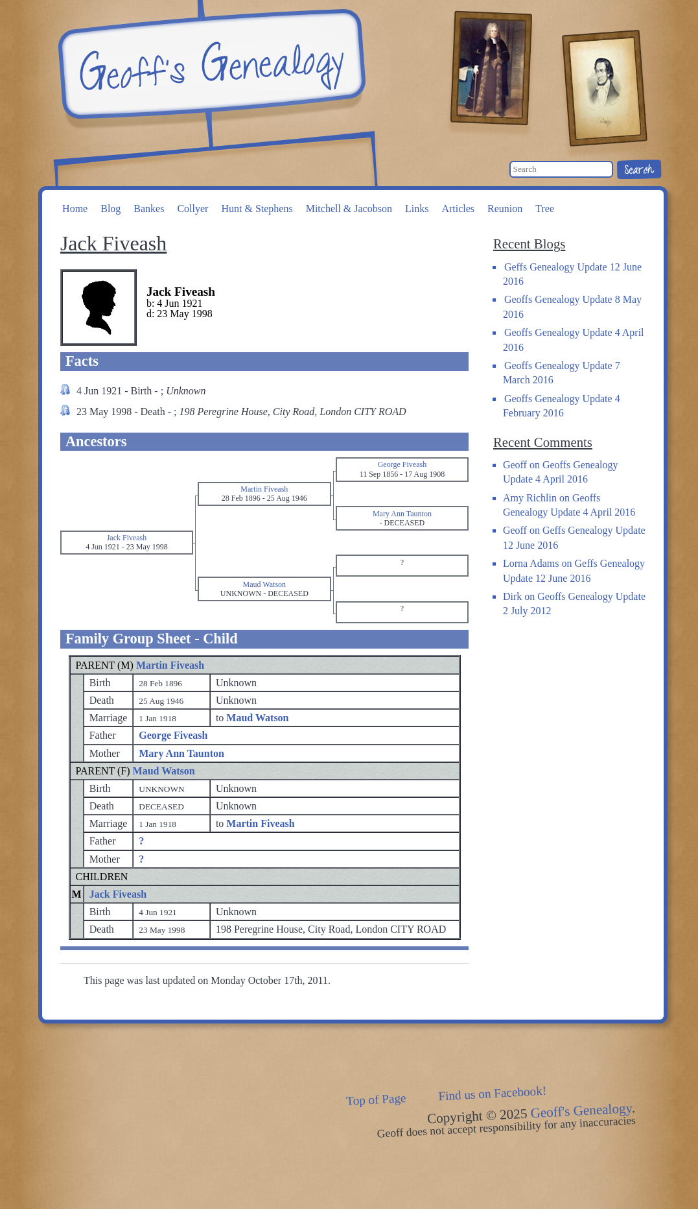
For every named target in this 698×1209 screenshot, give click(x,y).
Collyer (192, 208)
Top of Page (375, 1099)
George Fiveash (173, 735)
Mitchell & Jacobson (349, 208)
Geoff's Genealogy (209, 65)
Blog (110, 208)
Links (416, 208)
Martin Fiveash (170, 665)
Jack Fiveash (117, 894)
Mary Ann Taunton (181, 753)
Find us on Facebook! (491, 1093)
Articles (457, 208)
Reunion (504, 208)
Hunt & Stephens (256, 208)
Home (74, 208)
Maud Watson (164, 770)
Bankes (149, 208)
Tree (544, 208)
